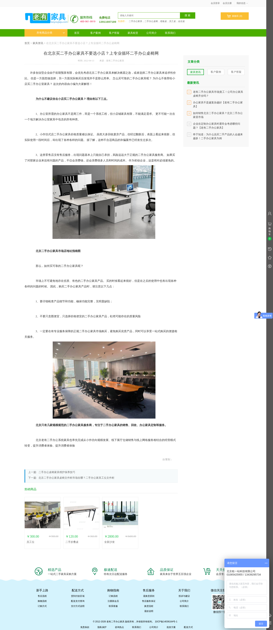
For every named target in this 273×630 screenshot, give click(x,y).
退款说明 (148, 611)
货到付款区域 (77, 596)
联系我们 (170, 32)
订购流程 (113, 596)
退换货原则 (148, 596)
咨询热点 (119, 627)
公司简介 (151, 32)
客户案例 (95, 32)
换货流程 (148, 606)
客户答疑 (114, 32)
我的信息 (242, 3)
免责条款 (84, 627)
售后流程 (42, 596)
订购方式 (42, 606)
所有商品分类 (51, 32)
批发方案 (171, 627)
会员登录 (215, 3)
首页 (76, 32)
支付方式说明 (77, 606)
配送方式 (188, 627)
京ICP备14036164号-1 (166, 621)
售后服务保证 (148, 601)
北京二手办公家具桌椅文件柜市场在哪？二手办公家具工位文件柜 (76, 477)
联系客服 (113, 606)
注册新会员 (113, 601)
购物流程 (42, 601)
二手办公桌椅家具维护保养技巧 (56, 472)
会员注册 (227, 3)
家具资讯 (38, 43)
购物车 (234, 16)
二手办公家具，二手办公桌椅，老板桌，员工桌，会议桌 (157, 21)
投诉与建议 (184, 596)
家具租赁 (133, 32)
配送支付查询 (77, 601)
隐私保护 (102, 627)
